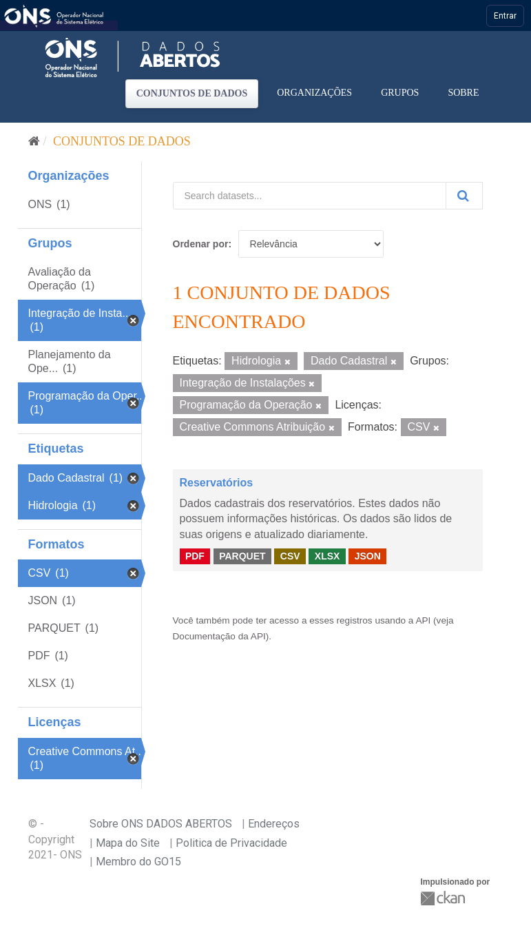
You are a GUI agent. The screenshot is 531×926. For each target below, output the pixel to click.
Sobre (463, 93)
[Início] (34, 141)
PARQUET (242, 556)
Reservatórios (216, 482)
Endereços (274, 823)
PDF (195, 556)
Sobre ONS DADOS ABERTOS (161, 823)
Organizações (314, 93)
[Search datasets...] (309, 195)
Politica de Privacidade (231, 843)
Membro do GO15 (138, 861)
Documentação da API (219, 636)
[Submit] (464, 195)
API (422, 620)
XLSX (327, 556)
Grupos (400, 93)
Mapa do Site (128, 843)
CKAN (444, 898)
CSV (290, 556)
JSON (368, 556)
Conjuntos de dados (192, 93)
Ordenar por (201, 243)
